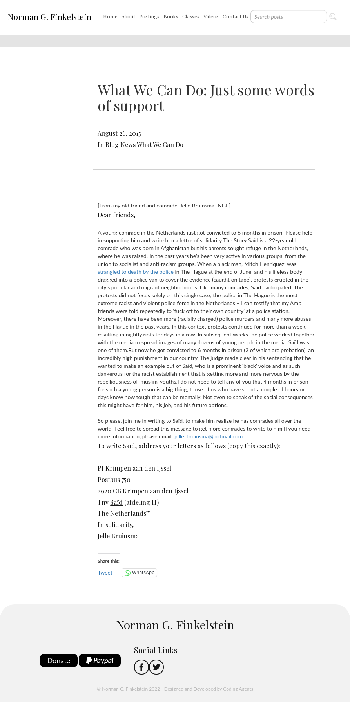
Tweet (105, 572)
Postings (149, 16)
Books (170, 16)
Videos (211, 16)
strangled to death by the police (136, 271)
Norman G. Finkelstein (49, 16)
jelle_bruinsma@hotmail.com (208, 436)
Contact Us (235, 16)
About (128, 16)
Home (110, 16)
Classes (190, 16)
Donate (59, 660)
